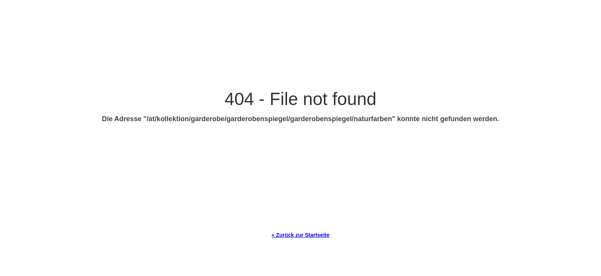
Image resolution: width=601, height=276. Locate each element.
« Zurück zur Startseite (301, 235)
